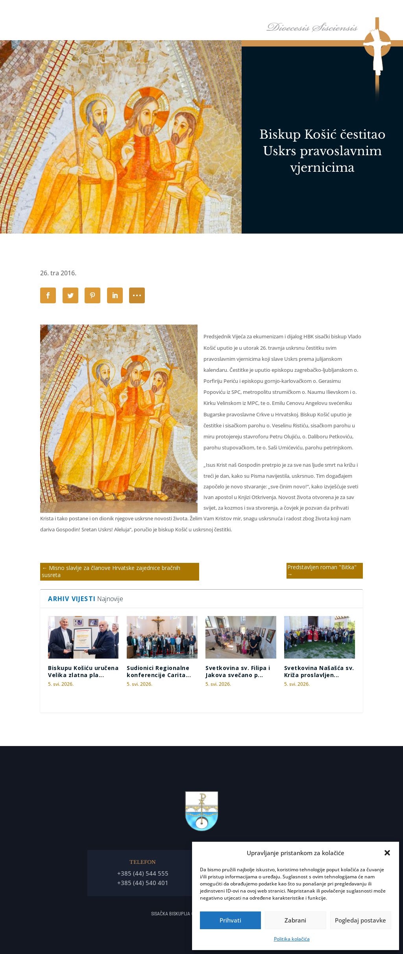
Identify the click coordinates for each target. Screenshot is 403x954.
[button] (387, 853)
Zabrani (295, 920)
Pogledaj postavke (360, 920)
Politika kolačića (292, 938)
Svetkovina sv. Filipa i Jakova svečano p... (237, 671)
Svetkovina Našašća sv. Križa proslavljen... (319, 671)
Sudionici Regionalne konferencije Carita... (159, 671)
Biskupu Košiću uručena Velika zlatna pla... (83, 671)
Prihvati (230, 920)
